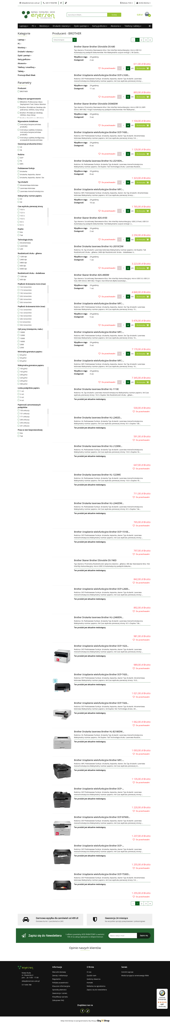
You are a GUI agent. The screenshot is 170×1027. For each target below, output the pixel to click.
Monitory (44, 26)
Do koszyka (143, 68)
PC (34, 26)
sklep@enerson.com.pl (31, 981)
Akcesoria (116, 26)
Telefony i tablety (133, 26)
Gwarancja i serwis (59, 993)
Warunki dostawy (59, 972)
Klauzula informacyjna (61, 986)
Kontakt (90, 982)
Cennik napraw (127, 972)
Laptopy (23, 26)
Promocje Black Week (26, 75)
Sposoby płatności (59, 990)
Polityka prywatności (60, 982)
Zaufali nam (91, 975)
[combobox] (64, 40)
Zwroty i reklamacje (60, 975)
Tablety (21, 71)
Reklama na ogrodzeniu (96, 986)
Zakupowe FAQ (58, 1000)
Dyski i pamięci (81, 26)
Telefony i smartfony (27, 67)
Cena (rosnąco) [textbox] (59, 40)
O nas (89, 972)
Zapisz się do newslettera (97, 990)
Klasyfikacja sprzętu (60, 997)
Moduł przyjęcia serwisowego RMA (135, 975)
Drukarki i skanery (61, 26)
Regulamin (56, 979)
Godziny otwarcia (93, 979)
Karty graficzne (99, 26)
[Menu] (166, 990)
